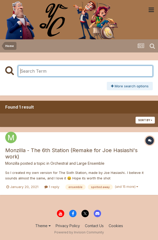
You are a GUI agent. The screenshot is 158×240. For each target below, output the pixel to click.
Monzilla (12, 163)
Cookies (116, 225)
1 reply (51, 187)
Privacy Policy (68, 225)
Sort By (145, 120)
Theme (43, 225)
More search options (130, 86)
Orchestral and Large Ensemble (77, 163)
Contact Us (94, 225)
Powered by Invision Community (79, 232)
